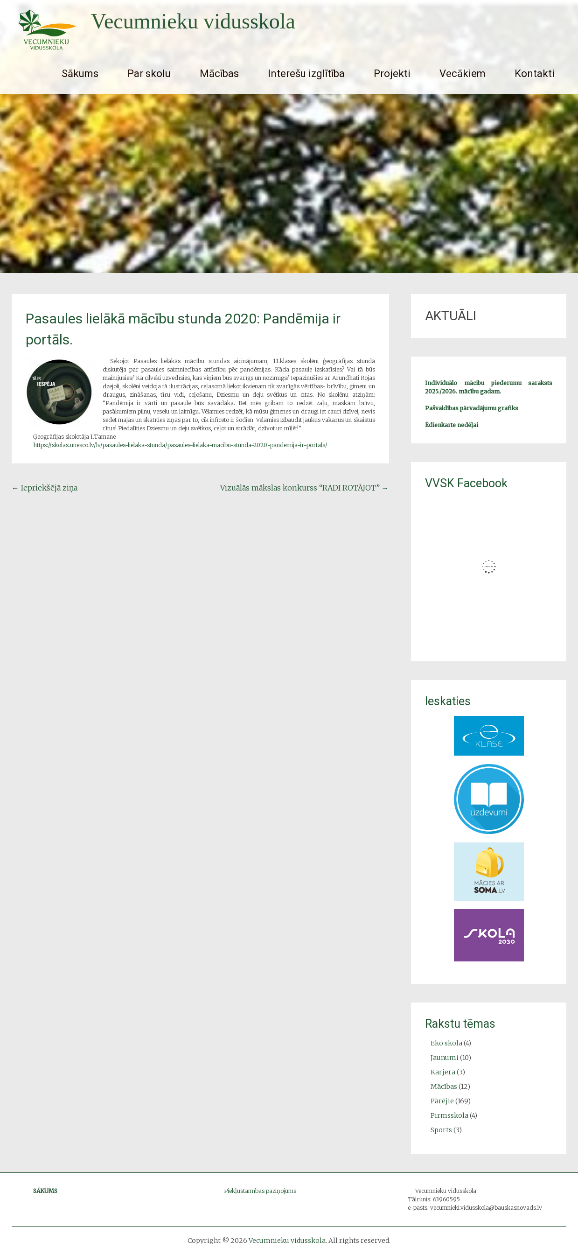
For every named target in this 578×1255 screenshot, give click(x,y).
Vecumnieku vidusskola (193, 21)
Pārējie (442, 1101)
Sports (441, 1130)
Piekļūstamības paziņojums (260, 1190)
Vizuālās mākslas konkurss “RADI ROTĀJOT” (304, 487)
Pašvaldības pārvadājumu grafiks (471, 408)
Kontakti (535, 73)
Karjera (443, 1072)
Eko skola (446, 1043)
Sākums (80, 73)
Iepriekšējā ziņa (44, 487)
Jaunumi (445, 1057)
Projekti (392, 73)
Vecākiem (462, 73)
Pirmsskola (449, 1115)
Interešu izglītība (306, 73)
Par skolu (149, 73)
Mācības (219, 73)
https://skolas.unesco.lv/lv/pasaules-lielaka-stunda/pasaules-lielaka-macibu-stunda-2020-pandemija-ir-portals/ (180, 445)
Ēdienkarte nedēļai (451, 424)
